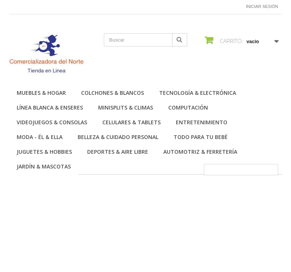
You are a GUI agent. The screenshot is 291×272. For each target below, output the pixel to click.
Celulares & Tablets (131, 122)
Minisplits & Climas (125, 107)
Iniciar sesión (262, 6)
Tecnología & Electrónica (197, 92)
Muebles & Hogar (41, 92)
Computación (188, 107)
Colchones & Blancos (112, 92)
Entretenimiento (201, 122)
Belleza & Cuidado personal (118, 137)
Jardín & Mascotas (44, 166)
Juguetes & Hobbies (44, 151)
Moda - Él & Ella (40, 137)
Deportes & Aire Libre (117, 151)
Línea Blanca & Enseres (50, 107)
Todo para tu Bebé (201, 137)
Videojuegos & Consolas (52, 122)
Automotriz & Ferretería (200, 151)
